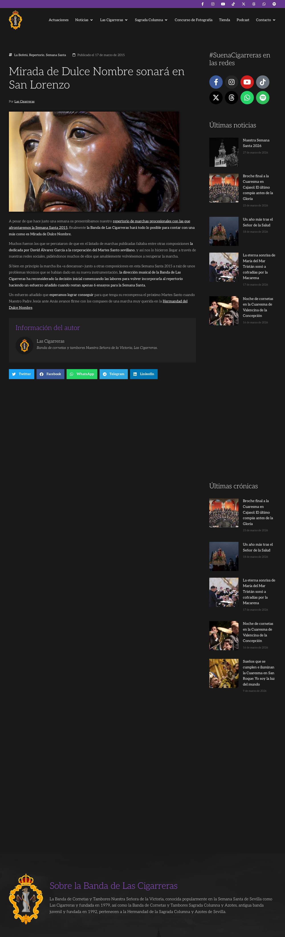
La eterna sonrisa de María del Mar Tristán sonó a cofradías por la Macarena (251, 225)
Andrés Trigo (78, 931)
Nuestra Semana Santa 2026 (250, 140)
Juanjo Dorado (99, 931)
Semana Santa (56, 55)
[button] (84, 20)
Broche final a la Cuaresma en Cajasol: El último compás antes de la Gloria (251, 167)
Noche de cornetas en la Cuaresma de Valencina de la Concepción (250, 257)
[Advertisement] (242, 359)
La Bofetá (21, 55)
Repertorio (36, 55)
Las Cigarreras (24, 101)
